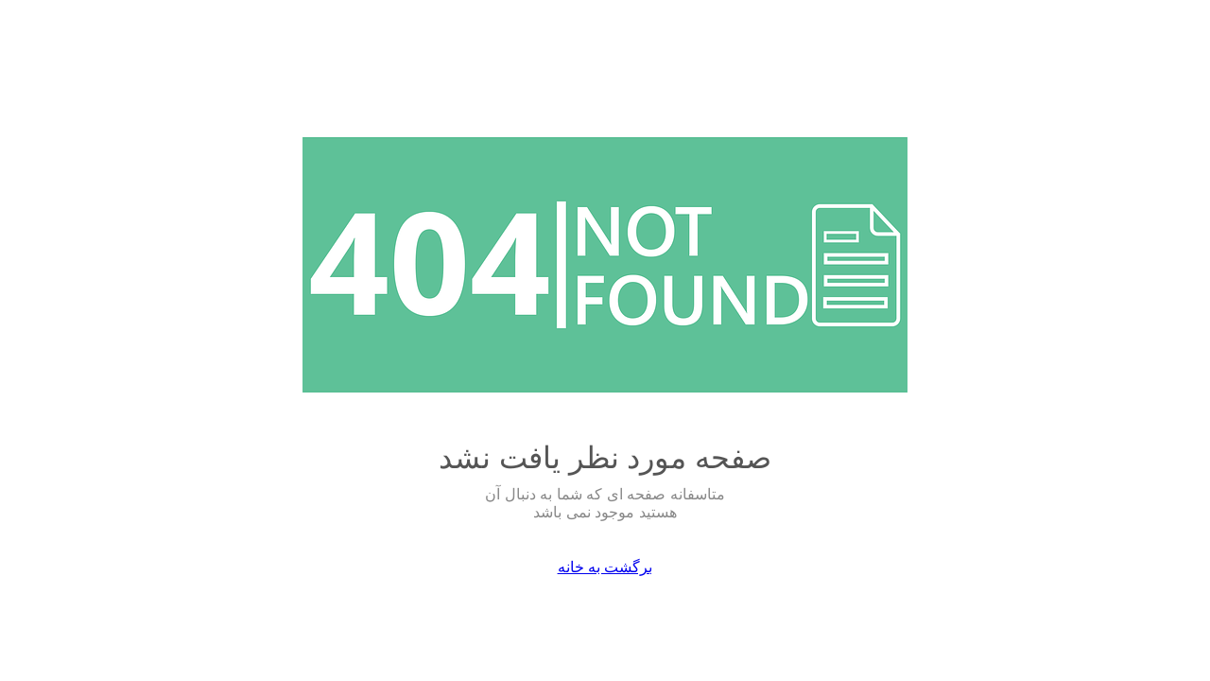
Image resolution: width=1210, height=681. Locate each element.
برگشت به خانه (605, 567)
